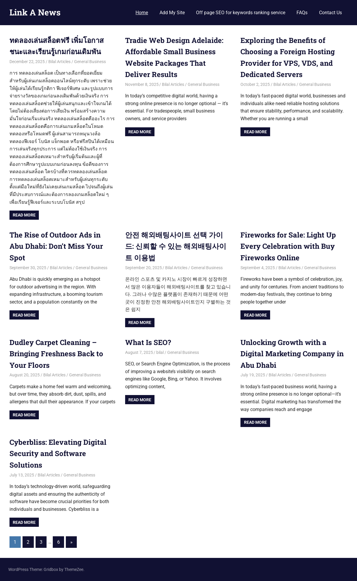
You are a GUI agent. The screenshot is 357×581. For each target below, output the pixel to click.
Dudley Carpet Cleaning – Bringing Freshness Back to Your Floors (56, 354)
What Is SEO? (148, 342)
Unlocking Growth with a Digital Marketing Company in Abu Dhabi (292, 354)
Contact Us (330, 12)
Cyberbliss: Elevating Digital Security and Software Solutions (57, 453)
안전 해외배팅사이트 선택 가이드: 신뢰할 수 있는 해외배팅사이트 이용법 (175, 246)
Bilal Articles (59, 61)
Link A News (34, 12)
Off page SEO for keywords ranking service (240, 12)
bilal (160, 352)
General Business (90, 61)
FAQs (302, 12)
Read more (24, 215)
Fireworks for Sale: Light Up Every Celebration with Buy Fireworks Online (288, 246)
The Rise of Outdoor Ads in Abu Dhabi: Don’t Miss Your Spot (56, 246)
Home (142, 12)
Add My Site (172, 12)
